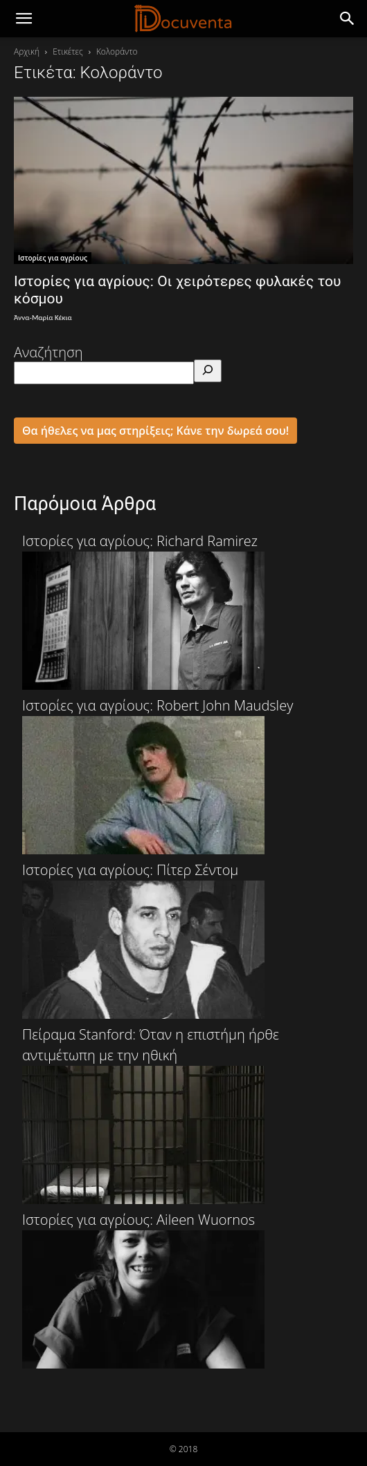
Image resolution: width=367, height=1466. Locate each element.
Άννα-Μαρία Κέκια (43, 317)
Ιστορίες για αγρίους (52, 258)
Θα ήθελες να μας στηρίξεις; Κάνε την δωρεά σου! (155, 430)
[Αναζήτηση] (208, 370)
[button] (347, 18)
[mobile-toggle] (23, 18)
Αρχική (26, 51)
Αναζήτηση (48, 352)
